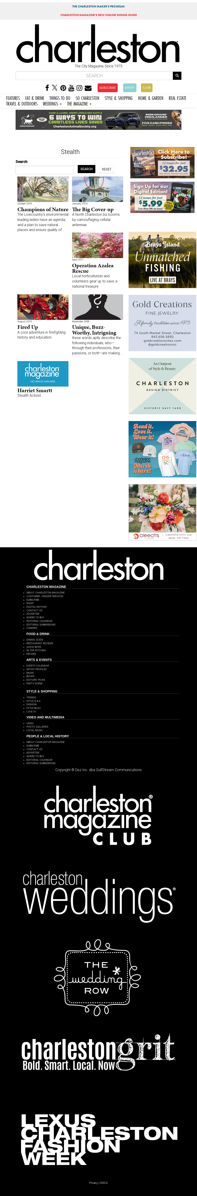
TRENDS (31, 697)
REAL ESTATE (177, 97)
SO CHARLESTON (87, 97)
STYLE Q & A (33, 701)
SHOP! (130, 88)
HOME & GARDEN (150, 97)
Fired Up (27, 327)
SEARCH (86, 169)
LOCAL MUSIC (34, 730)
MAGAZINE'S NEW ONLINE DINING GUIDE (98, 15)
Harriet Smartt (34, 390)
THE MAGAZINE (79, 103)
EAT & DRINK (34, 97)
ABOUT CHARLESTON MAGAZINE (45, 592)
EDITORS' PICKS (35, 679)
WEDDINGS (52, 103)
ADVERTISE (32, 613)
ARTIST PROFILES (36, 669)
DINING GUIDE (34, 639)
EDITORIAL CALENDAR (39, 621)
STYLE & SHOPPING (119, 97)
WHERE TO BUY (35, 617)
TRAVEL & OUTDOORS (22, 103)
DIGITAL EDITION (36, 606)
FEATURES (13, 97)
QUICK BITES (33, 647)
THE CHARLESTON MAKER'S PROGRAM (98, 6)
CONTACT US (34, 610)
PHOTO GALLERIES (37, 726)
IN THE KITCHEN (36, 650)
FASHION (31, 704)
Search (21, 162)
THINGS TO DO (59, 97)
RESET (106, 169)
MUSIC (30, 672)
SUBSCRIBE (107, 88)
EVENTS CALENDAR (37, 665)
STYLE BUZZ (33, 708)
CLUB (147, 88)
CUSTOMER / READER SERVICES (44, 596)
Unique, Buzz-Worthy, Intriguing (94, 329)
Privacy (93, 1183)
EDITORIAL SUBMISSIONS (40, 624)
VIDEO (30, 723)
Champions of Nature (42, 209)
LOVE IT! (31, 711)
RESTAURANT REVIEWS (39, 643)
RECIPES (31, 654)
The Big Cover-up (93, 209)
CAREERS (31, 628)
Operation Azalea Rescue (93, 268)
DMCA (104, 1183)
